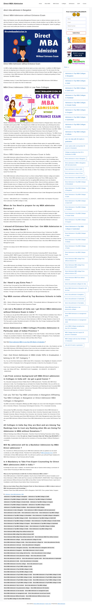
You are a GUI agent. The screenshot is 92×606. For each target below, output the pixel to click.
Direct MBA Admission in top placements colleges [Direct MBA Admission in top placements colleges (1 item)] (72, 308)
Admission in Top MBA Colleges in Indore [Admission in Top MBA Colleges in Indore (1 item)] (75, 126)
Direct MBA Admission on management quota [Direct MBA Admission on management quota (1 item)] (75, 314)
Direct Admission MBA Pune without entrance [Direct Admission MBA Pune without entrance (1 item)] (75, 278)
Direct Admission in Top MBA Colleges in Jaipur (16, 526)
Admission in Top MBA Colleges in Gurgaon (41, 502)
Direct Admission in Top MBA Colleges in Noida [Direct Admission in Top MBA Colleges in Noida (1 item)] (75, 247)
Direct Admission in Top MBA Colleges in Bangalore (46, 515)
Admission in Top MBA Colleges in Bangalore (15, 496)
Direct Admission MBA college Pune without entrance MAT (19, 534)
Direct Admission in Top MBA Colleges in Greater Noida (46, 520)
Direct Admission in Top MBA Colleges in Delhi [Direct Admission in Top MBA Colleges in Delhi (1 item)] (75, 195)
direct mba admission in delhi (38, 555)
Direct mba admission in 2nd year (12, 545)
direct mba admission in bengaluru (13, 550)
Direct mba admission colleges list (34, 542)
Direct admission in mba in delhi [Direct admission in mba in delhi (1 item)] (73, 169)
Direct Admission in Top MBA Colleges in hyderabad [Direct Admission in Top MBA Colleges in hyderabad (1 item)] (74, 228)
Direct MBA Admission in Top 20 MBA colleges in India (18, 574)
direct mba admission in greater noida (32, 558)
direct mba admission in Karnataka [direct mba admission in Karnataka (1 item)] (74, 303)
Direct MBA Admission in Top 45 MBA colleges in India (18, 577)
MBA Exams (56, 3)
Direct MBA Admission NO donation (40, 588)
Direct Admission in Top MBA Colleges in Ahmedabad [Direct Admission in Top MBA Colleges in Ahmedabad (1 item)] (75, 183)
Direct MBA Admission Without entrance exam (38, 596)
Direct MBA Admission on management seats (15, 593)
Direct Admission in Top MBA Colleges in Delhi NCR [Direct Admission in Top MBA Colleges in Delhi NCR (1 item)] (75, 202)
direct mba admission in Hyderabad (52, 558)
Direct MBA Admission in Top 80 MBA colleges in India (18, 582)
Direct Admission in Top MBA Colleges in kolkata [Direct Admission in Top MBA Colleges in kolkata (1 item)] (75, 240)
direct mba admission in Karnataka (29, 561)
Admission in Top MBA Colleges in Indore (39, 504)
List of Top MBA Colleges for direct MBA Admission (17, 598)
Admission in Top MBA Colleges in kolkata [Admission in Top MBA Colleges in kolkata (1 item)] (75, 133)
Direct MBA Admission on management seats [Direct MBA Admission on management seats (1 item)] (75, 321)
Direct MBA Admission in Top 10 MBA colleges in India (18, 566)
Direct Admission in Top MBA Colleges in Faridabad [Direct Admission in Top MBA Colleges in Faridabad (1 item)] (75, 208)
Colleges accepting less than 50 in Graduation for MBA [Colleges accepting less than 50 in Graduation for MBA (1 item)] (74, 153)
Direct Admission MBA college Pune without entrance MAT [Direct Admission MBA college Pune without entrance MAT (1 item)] (75, 266)
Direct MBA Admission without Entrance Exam (24, 15)
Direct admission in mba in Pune (30, 512)
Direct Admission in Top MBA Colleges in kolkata (42, 526)
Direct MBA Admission (13, 4)
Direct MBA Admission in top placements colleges (17, 588)
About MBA (47, 3)
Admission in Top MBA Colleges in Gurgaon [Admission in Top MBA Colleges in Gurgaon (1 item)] (75, 111)
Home (40, 3)
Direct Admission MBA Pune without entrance (46, 536)
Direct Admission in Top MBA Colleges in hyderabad (44, 523)
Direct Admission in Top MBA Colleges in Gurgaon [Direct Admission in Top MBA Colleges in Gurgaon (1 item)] (75, 221)
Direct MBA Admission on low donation (14, 590)
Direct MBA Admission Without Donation (14, 596)
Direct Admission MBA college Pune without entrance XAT (19, 536)
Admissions (71, 3)
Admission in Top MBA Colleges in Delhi (38, 496)
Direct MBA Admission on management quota (37, 590)
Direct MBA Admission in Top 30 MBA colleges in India (47, 574)
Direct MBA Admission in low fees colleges (15, 563)
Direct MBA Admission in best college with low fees (17, 553)
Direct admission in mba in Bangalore (13, 510)
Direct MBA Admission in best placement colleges (17, 555)
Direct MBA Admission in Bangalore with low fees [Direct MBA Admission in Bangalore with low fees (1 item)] (76, 289)
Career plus (48, 603)
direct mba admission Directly (52, 542)
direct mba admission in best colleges (41, 553)
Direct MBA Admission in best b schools (33, 550)
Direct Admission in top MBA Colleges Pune (40, 528)
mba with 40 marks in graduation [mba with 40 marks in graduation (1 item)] (74, 345)
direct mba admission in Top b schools (14, 585)
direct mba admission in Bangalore (31, 545)
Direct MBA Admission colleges (12, 539)
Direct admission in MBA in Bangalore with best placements (39, 510)
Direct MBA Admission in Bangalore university (16, 547)
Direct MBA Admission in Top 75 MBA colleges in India (47, 579)
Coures (84, 3)
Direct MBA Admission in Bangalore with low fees (41, 547)
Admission (7, 494)
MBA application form (47, 452)
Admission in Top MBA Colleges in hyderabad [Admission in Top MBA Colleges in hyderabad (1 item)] (75, 118)
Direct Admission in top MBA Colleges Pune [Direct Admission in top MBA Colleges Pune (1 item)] (75, 253)
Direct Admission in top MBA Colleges (49, 512)
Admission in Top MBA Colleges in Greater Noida (16, 502)
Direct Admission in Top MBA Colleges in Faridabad (17, 520)
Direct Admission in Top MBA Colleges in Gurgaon (17, 523)
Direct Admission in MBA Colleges (35, 507)
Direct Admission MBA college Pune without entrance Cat (18, 531)
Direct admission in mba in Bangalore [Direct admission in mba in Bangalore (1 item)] (75, 158)
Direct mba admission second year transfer (39, 593)
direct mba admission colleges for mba (31, 539)
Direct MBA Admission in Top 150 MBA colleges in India (18, 571)
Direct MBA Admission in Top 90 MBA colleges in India (47, 582)
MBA (22, 494)
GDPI (78, 3)
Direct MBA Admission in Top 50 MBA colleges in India (47, 577)
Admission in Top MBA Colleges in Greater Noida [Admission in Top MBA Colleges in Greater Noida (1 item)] (75, 104)
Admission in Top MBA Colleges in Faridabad (40, 499)
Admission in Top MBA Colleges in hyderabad (15, 504)
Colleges (64, 3)
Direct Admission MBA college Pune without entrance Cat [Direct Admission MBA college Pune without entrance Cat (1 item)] (75, 259)
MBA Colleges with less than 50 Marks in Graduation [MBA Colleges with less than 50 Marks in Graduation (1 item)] (75, 340)
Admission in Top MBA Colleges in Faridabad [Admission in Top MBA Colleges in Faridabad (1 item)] (75, 97)
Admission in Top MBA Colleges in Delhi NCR (15, 499)
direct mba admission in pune (34, 563)
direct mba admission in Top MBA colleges (36, 585)
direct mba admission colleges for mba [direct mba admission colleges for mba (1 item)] (75, 284)
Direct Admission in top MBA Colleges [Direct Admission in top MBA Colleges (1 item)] (75, 177)
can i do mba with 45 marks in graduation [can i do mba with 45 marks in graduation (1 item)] (74, 140)
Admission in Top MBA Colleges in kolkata (15, 507)
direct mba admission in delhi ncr (12, 558)
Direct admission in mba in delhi (12, 512)
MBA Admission (61, 603)
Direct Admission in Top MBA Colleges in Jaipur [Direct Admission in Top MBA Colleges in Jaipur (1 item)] (75, 234)
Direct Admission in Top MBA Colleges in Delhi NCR (42, 518)
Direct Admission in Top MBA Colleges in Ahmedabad (17, 515)
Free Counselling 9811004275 (76, 12)
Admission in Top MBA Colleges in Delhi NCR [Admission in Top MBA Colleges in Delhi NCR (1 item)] (75, 89)
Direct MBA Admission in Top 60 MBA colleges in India (18, 579)
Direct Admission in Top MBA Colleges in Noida (16, 528)
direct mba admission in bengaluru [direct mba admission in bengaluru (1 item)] (74, 294)
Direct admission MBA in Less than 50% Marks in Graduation (27, 342)
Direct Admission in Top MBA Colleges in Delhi (16, 518)
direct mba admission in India (11, 561)
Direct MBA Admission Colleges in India (14, 542)
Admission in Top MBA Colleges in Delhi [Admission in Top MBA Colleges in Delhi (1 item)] (75, 82)
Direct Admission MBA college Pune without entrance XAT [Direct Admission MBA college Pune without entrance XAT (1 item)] (75, 272)
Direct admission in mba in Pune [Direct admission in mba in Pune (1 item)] (74, 173)
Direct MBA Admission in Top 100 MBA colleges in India (18, 569)
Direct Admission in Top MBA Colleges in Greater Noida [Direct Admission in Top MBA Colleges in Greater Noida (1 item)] (75, 214)
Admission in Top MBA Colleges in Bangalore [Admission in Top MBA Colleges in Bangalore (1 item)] (75, 75)
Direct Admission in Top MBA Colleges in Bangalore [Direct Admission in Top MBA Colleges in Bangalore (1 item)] (75, 189)
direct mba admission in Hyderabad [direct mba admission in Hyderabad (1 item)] (74, 298)
